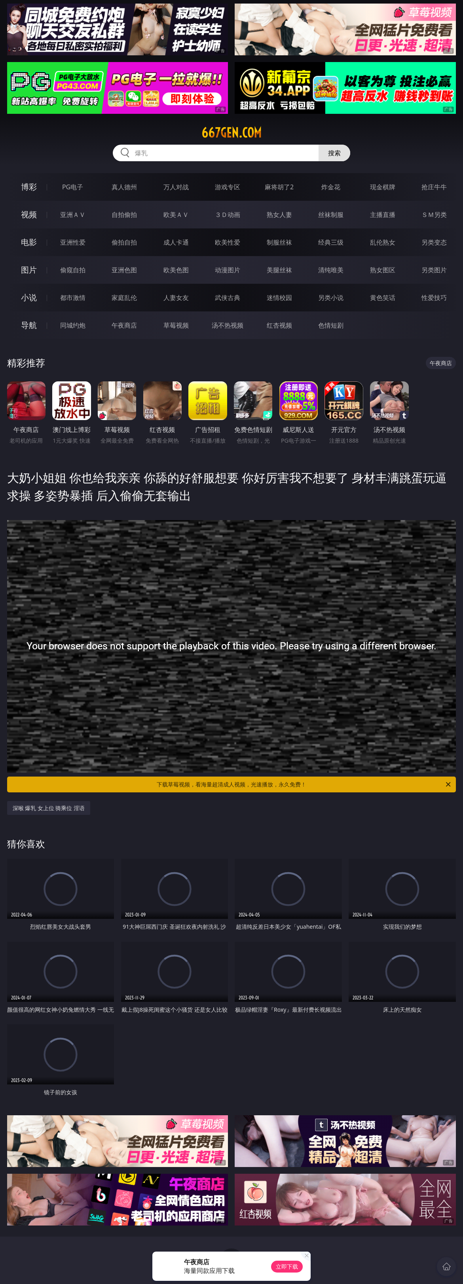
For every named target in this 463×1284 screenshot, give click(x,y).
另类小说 (330, 297)
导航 (29, 325)
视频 (29, 214)
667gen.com (231, 133)
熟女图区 (382, 270)
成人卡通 (176, 242)
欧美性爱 (227, 242)
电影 (29, 242)
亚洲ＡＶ (72, 214)
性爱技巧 (434, 297)
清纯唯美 (330, 270)
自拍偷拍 (124, 214)
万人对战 (176, 187)
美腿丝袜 (279, 270)
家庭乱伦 (124, 297)
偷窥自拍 (72, 270)
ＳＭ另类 (434, 214)
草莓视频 (176, 325)
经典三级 (330, 242)
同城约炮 (72, 325)
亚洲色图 (124, 270)
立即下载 (287, 1266)
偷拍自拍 (124, 242)
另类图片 (434, 270)
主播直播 (382, 214)
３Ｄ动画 (227, 214)
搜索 (334, 153)
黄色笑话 (382, 297)
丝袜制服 (330, 214)
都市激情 (72, 297)
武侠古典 (227, 297)
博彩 (29, 186)
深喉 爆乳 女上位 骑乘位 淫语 (49, 808)
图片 (29, 269)
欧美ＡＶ (176, 214)
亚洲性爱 (72, 242)
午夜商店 (124, 325)
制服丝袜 (279, 242)
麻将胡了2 (279, 187)
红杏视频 (279, 325)
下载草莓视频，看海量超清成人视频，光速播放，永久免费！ (304, 784)
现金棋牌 (382, 187)
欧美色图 (176, 270)
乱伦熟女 (382, 242)
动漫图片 (227, 270)
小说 (29, 297)
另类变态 (434, 242)
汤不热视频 (227, 325)
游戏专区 (227, 187)
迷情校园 (279, 297)
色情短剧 (330, 325)
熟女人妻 (279, 214)
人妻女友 (176, 297)
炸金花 (330, 187)
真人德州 (124, 187)
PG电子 (72, 187)
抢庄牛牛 (434, 187)
